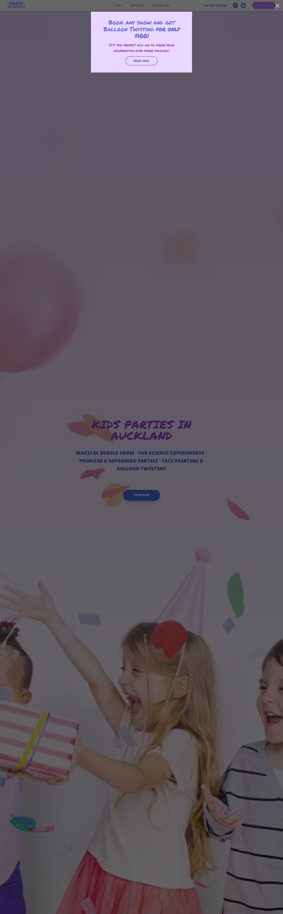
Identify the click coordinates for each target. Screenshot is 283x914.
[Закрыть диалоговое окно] (277, 6)
